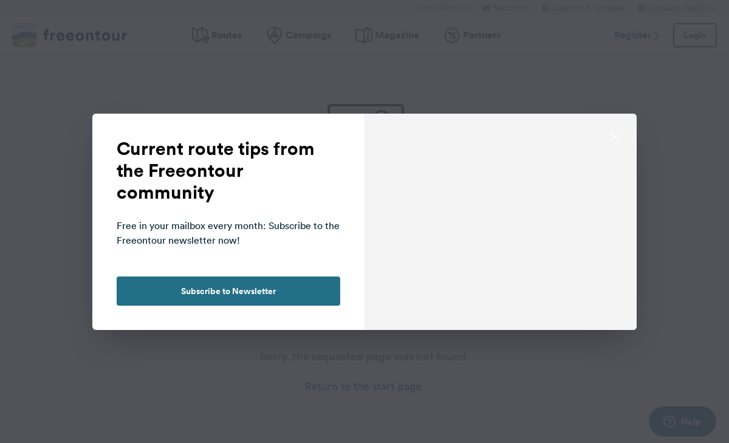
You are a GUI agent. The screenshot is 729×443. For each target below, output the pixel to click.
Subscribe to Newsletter (228, 291)
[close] (615, 135)
